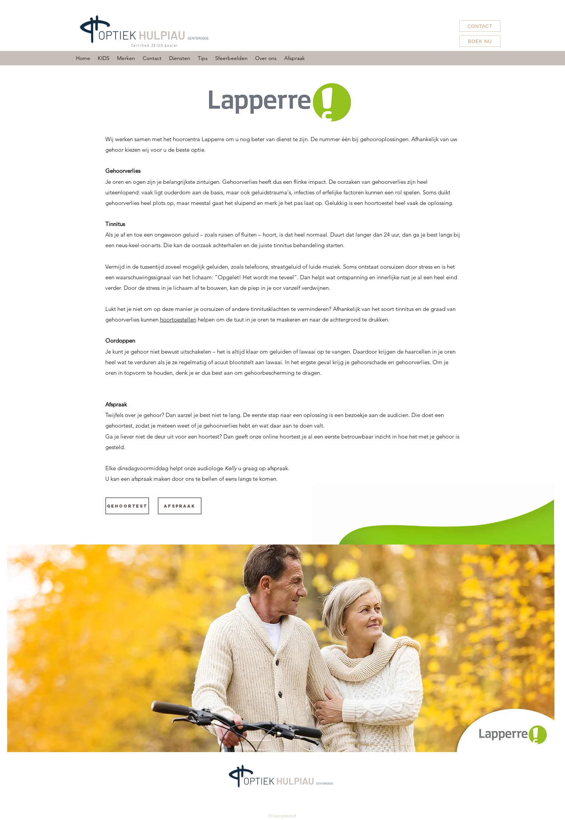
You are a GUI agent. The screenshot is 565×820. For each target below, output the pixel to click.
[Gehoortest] (127, 505)
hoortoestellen (178, 319)
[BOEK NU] (479, 41)
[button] (126, 58)
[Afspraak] (180, 505)
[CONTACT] (479, 26)
